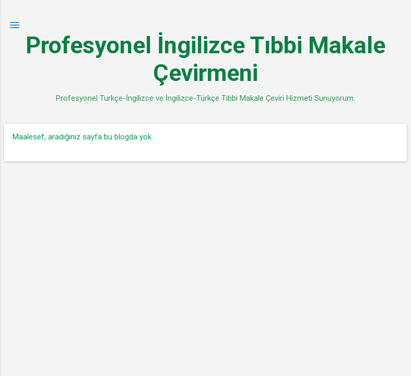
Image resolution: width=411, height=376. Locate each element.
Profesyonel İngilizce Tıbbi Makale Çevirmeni (205, 59)
